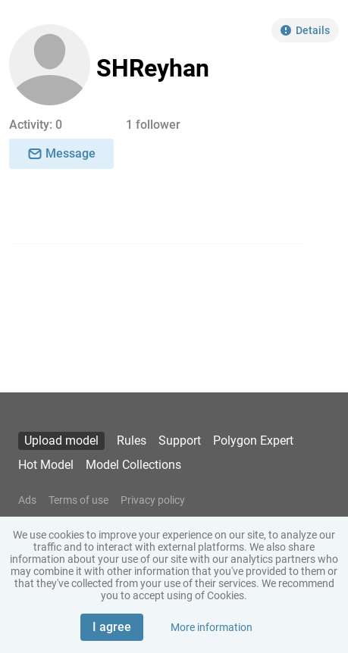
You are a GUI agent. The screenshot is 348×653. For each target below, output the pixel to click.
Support (179, 440)
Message (61, 153)
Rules (131, 440)
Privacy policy (153, 500)
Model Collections (133, 465)
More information (211, 627)
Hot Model (46, 465)
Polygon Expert (253, 440)
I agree (111, 627)
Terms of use (78, 500)
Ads (27, 500)
